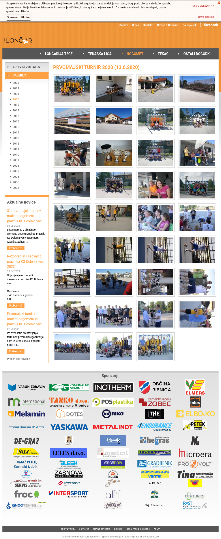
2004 (16, 187)
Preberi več (15, 248)
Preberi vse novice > (18, 358)
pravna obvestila (101, 529)
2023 (16, 82)
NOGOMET (135, 54)
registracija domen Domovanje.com (141, 536)
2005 (16, 182)
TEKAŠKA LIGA (100, 54)
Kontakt (148, 25)
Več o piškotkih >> (203, 5)
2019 (16, 105)
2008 (16, 165)
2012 (16, 143)
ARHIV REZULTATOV (27, 67)
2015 (16, 127)
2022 (16, 88)
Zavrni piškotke (206, 16)
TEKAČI (163, 54)
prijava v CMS (68, 529)
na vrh (157, 529)
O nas (135, 25)
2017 (16, 116)
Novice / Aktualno (167, 25)
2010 (16, 154)
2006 (16, 176)
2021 (16, 93)
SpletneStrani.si (92, 536)
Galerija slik (190, 25)
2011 (16, 149)
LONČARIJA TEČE (59, 54)
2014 (16, 132)
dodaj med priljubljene (138, 529)
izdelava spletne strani (73, 536)
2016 (16, 121)
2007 (16, 171)
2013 (16, 138)
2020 (16, 99)
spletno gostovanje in (113, 536)
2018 (16, 110)
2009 (16, 160)
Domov (124, 25)
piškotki (118, 529)
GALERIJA (20, 75)
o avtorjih (84, 529)
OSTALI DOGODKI (196, 54)
